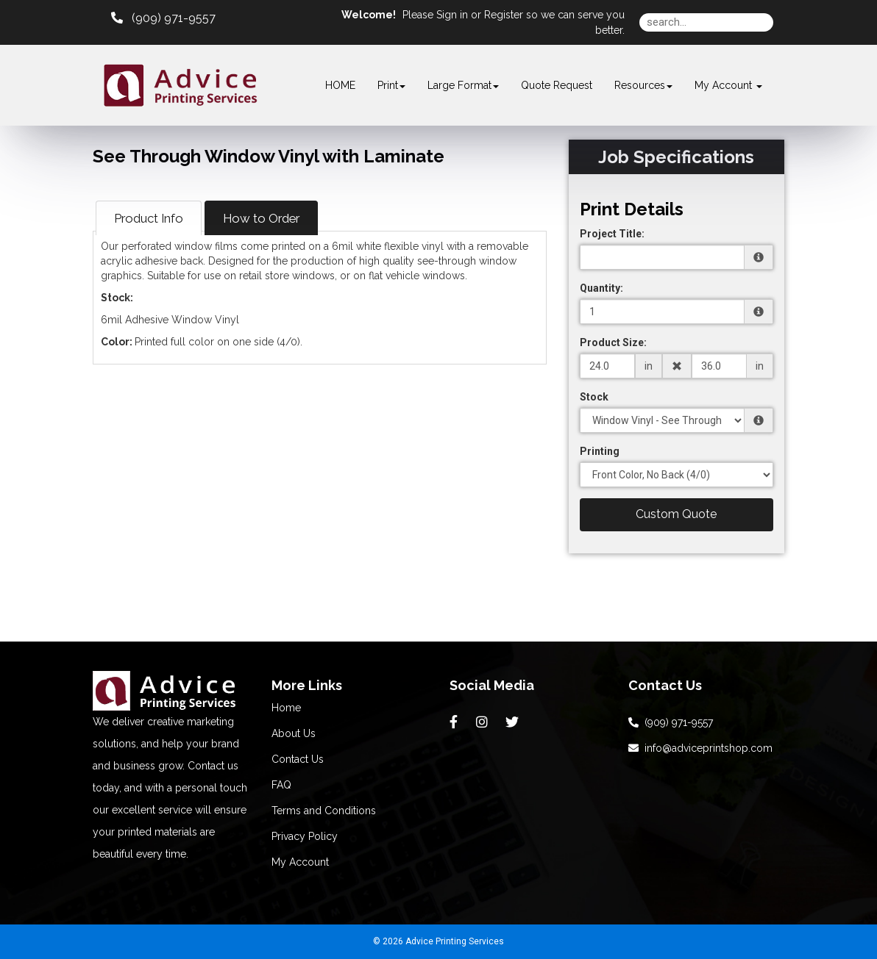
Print (391, 85)
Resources (643, 85)
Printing (599, 451)
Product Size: (613, 342)
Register (503, 15)
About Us (293, 733)
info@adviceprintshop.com (700, 748)
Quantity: (601, 288)
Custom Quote (676, 514)
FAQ (281, 785)
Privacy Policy (304, 836)
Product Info (148, 218)
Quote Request (556, 85)
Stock (594, 397)
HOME (340, 85)
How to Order (261, 218)
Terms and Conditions (323, 810)
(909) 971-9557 (670, 722)
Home (286, 708)
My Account (300, 862)
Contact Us (297, 759)
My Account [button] (728, 85)
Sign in (452, 15)
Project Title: (612, 234)
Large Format (463, 85)
